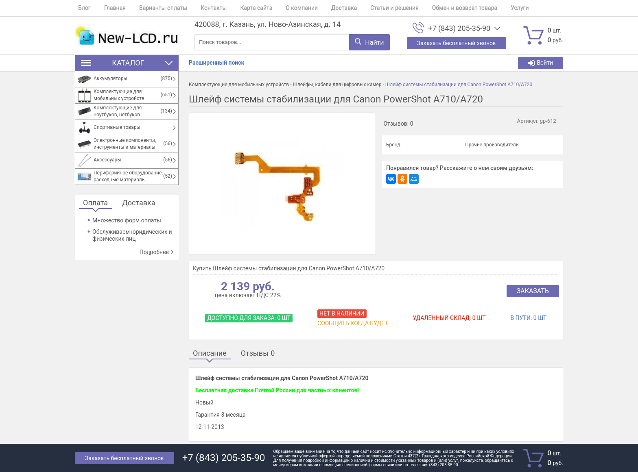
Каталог (127, 63)
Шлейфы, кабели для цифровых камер (337, 84)
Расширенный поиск (216, 62)
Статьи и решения (369, 8)
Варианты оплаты (153, 8)
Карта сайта (240, 8)
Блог (81, 8)
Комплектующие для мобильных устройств (239, 84)
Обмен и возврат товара (435, 8)
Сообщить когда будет (352, 323)
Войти (540, 62)
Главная (108, 8)
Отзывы (258, 353)
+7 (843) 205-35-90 (459, 28)
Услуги (487, 8)
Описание (210, 353)
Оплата (95, 203)
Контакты (201, 8)
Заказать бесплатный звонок (124, 458)
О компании (283, 8)
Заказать (533, 291)
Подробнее (157, 252)
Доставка (321, 8)
